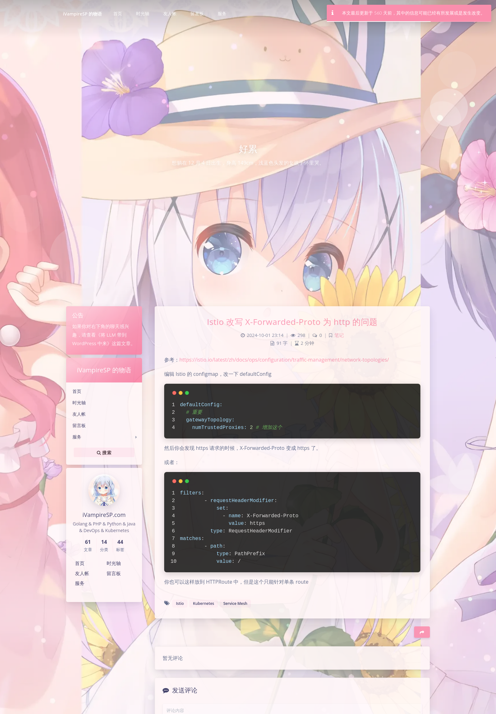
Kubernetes (203, 603)
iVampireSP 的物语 (82, 14)
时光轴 (79, 403)
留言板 (79, 425)
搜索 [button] (104, 452)
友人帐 (79, 414)
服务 (76, 437)
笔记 (339, 335)
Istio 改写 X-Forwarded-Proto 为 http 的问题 (292, 321)
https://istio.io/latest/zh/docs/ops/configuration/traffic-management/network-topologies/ (284, 359)
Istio (180, 603)
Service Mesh (235, 603)
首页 (76, 391)
